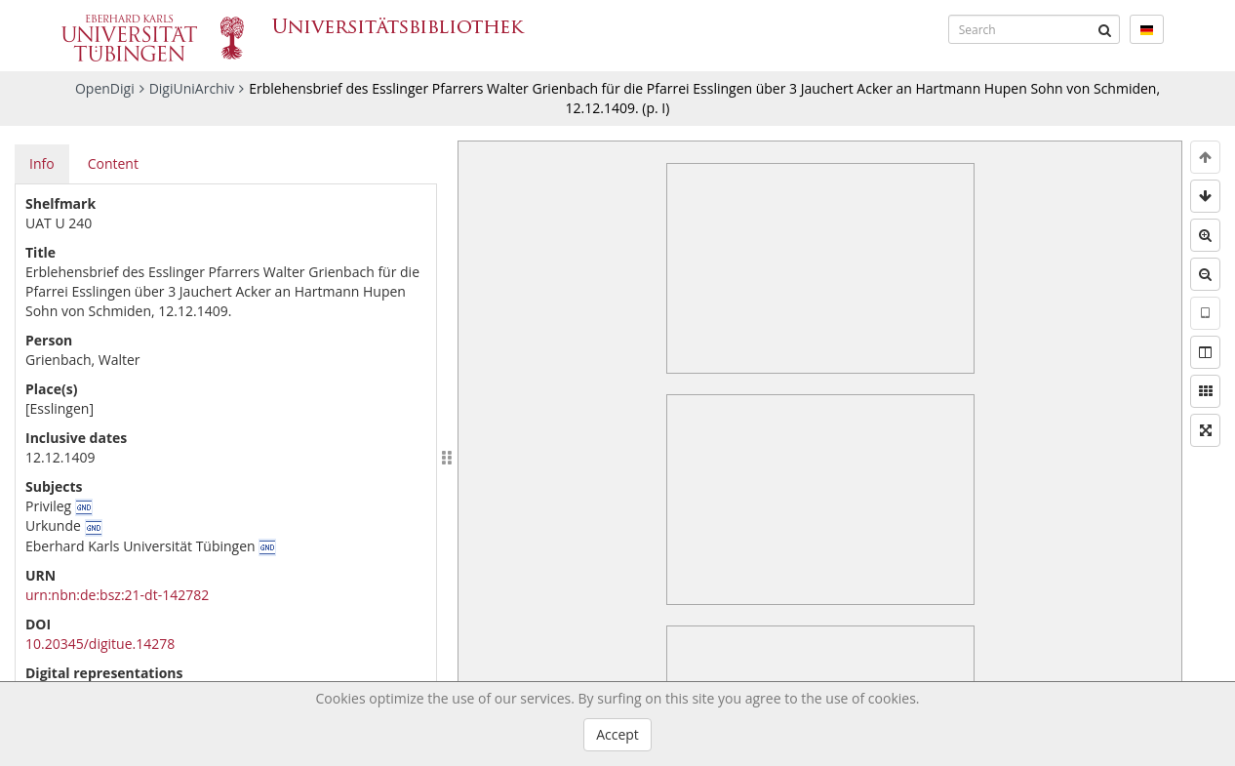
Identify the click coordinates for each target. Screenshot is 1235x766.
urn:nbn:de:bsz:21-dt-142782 (117, 594)
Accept (617, 734)
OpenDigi (105, 88)
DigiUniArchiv (192, 88)
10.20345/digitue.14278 (100, 643)
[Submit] (1105, 29)
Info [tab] (42, 163)
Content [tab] (113, 163)
